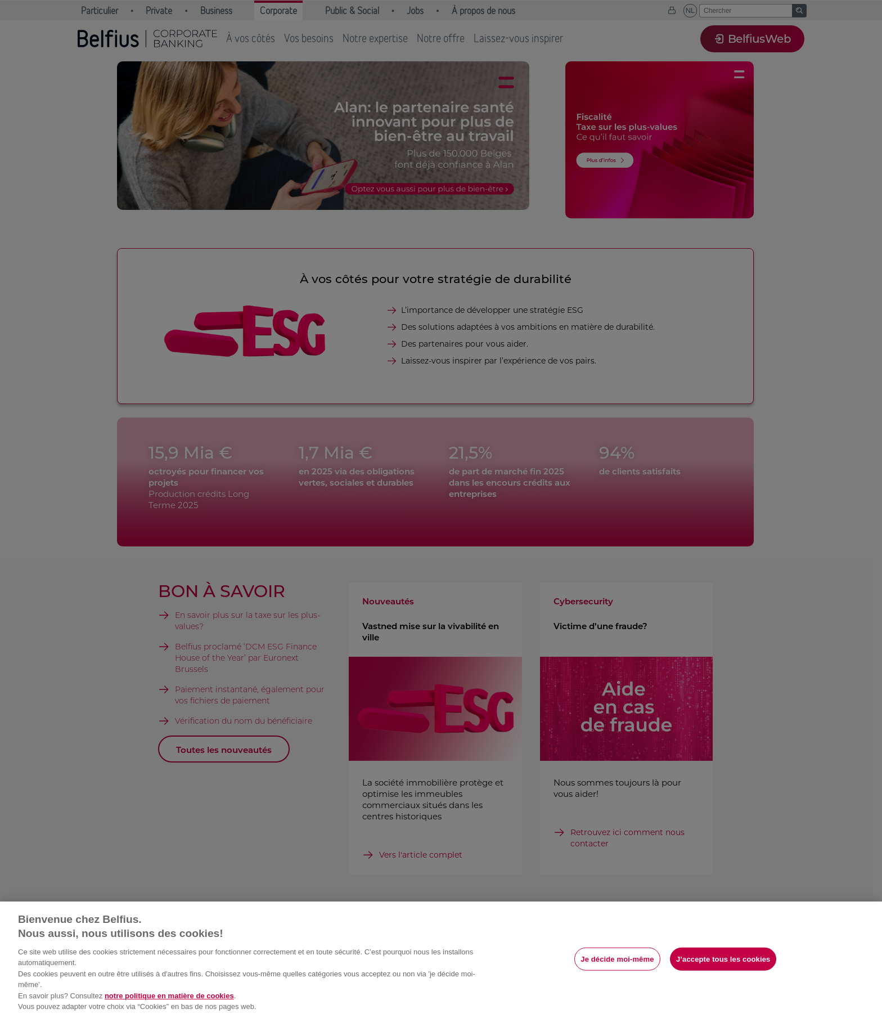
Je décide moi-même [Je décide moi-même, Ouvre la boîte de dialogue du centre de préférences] (617, 958)
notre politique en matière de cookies (169, 996)
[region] (441, 960)
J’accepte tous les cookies (723, 958)
